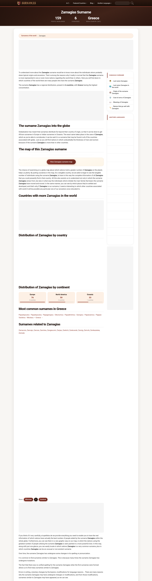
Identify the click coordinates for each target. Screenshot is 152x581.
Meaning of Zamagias (120, 102)
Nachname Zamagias (122, 133)
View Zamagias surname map (61, 162)
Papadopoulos (24, 288)
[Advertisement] (76, 54)
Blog (91, 3)
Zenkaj (48, 469)
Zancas (36, 304)
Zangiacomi (51, 304)
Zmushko (49, 464)
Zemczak (27, 459)
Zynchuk (49, 479)
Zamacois (22, 304)
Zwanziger (71, 474)
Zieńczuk (27, 495)
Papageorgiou (48, 288)
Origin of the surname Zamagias (120, 92)
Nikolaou (30, 291)
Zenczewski (93, 484)
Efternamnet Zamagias (122, 179)
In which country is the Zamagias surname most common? (43, 323)
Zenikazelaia (95, 304)
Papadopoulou (36, 288)
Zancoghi (92, 459)
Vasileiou (22, 291)
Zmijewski (49, 474)
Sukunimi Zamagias (121, 165)
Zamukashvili (29, 479)
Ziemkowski (50, 489)
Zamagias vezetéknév (122, 169)
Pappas (98, 288)
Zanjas (59, 304)
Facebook (43, 365)
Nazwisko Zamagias (121, 150)
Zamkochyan (29, 464)
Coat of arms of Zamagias (122, 98)
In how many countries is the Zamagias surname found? (42, 336)
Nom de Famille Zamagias (119, 128)
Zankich (66, 304)
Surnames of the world (28, 35)
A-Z (67, 3)
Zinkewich (93, 474)
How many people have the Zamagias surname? (39, 343)
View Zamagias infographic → (93, 504)
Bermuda (76, 253)
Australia (32, 247)
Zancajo (30, 304)
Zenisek (21, 306)
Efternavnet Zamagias (122, 161)
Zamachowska (94, 464)
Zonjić (70, 464)
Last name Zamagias (120, 81)
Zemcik (86, 304)
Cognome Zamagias (121, 137)
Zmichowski (93, 489)
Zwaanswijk (72, 479)
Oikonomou (59, 288)
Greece (31, 242)
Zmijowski (93, 479)
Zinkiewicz (71, 489)
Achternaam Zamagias (122, 153)
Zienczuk (49, 484)
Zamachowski (29, 469)
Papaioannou (89, 288)
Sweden (32, 253)
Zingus (91, 453)
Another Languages (104, 3)
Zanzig (80, 304)
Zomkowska (72, 484)
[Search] (122, 3)
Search (94, 520)
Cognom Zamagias (121, 141)
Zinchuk (27, 474)
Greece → (39, 291)
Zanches (43, 304)
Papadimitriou (70, 288)
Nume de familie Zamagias (119, 174)
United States (77, 242)
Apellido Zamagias (121, 123)
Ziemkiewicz (28, 489)
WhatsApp (28, 365)
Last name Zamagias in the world (120, 86)
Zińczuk (27, 484)
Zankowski (73, 304)
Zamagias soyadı (120, 183)
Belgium (75, 247)
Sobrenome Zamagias (122, 146)
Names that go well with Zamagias (121, 107)
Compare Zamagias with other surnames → (63, 504)
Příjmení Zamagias (121, 157)
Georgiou (80, 288)
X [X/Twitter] (35, 365)
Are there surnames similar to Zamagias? (36, 357)
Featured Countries (79, 3)
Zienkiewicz (72, 495)
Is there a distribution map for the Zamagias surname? (41, 350)
